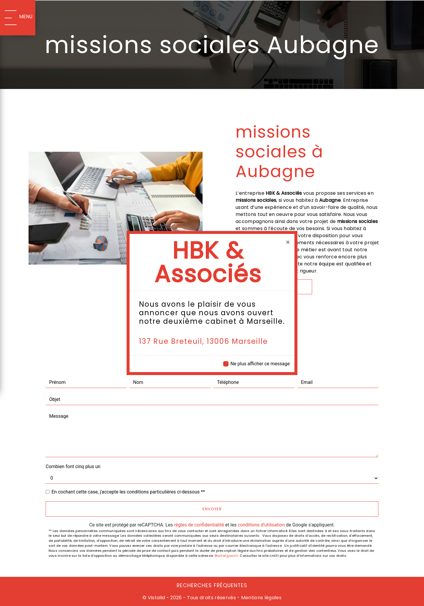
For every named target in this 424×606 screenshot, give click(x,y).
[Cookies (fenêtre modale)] (2, 602)
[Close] (287, 242)
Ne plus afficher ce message (260, 363)
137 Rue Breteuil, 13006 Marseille (203, 341)
